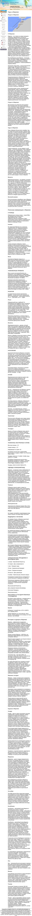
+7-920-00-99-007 (16, 9)
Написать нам (28, 5)
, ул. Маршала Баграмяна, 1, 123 (16, 7)
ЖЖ (26, 7)
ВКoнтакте (28, 6)
